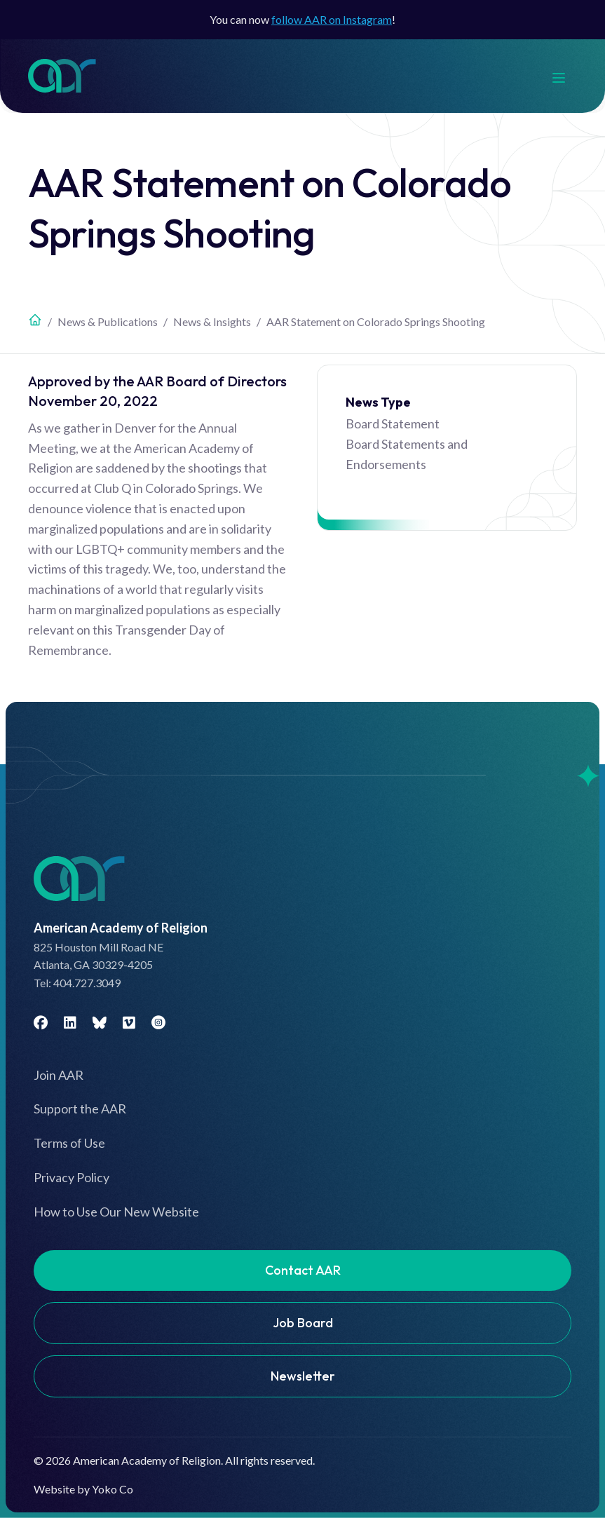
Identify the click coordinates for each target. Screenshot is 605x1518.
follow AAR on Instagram (331, 19)
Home (35, 320)
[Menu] (566, 76)
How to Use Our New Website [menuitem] (116, 1211)
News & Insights (212, 321)
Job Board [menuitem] (303, 1323)
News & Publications (107, 321)
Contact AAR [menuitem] (303, 1270)
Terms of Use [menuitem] (69, 1143)
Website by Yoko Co (83, 1489)
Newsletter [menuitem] (303, 1376)
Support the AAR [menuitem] (80, 1108)
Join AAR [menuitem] (58, 1075)
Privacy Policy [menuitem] (71, 1177)
